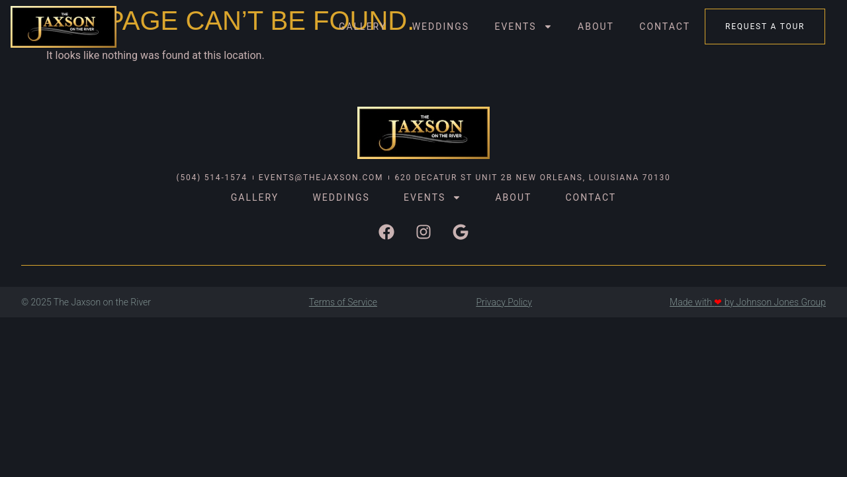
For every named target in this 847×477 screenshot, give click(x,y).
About (596, 26)
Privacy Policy (503, 302)
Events (523, 26)
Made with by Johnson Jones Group (748, 302)
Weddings (440, 26)
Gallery (362, 26)
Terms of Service (343, 302)
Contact (664, 26)
